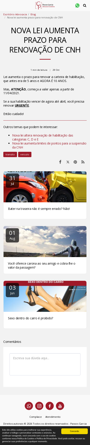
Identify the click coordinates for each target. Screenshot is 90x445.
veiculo (24, 154)
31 (12, 180)
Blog (33, 14)
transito (10, 154)
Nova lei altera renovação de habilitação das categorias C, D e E (42, 137)
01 (12, 234)
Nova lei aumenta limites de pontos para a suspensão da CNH (49, 145)
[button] (5, 5)
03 (12, 289)
